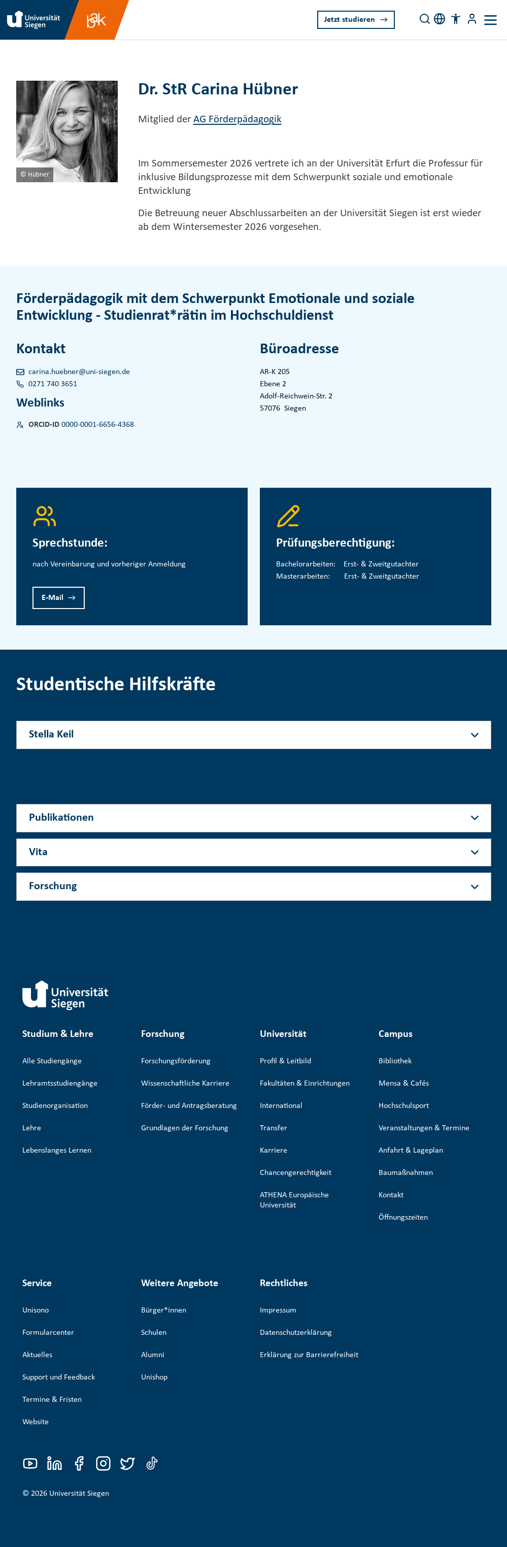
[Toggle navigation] (490, 20)
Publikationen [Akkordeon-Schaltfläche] (61, 818)
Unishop (154, 1363)
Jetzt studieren (349, 20)
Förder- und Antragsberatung (189, 1106)
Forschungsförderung (176, 1061)
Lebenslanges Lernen (56, 1151)
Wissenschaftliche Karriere (185, 1084)
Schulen (153, 1318)
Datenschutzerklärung (296, 1318)
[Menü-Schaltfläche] (472, 19)
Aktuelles (37, 1340)
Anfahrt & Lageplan (411, 1151)
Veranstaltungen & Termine (424, 1128)
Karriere (273, 1151)
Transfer (273, 1128)
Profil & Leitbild (285, 1061)
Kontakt (391, 1195)
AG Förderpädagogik (237, 119)
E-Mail (52, 598)
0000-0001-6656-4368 (97, 425)
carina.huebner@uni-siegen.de (79, 372)
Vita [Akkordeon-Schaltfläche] (38, 852)
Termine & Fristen (52, 1385)
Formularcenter (48, 1318)
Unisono (35, 1296)
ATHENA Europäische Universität (294, 1200)
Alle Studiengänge (52, 1061)
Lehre (31, 1128)
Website (35, 1407)
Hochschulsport (404, 1106)
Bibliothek (395, 1061)
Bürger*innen (163, 1296)
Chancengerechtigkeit (295, 1173)
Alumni (152, 1340)
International (281, 1106)
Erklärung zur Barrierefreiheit (309, 1340)
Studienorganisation (55, 1106)
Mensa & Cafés (404, 1084)
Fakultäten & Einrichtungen (305, 1084)
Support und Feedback (58, 1363)
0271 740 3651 (52, 384)
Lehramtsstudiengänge (59, 1084)
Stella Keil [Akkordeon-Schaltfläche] (51, 734)
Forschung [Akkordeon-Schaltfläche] (53, 886)
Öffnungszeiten (403, 1218)
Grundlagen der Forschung (184, 1128)
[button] (456, 19)
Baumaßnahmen (406, 1173)
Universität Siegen (79, 1473)
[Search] (424, 19)
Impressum (278, 1296)
